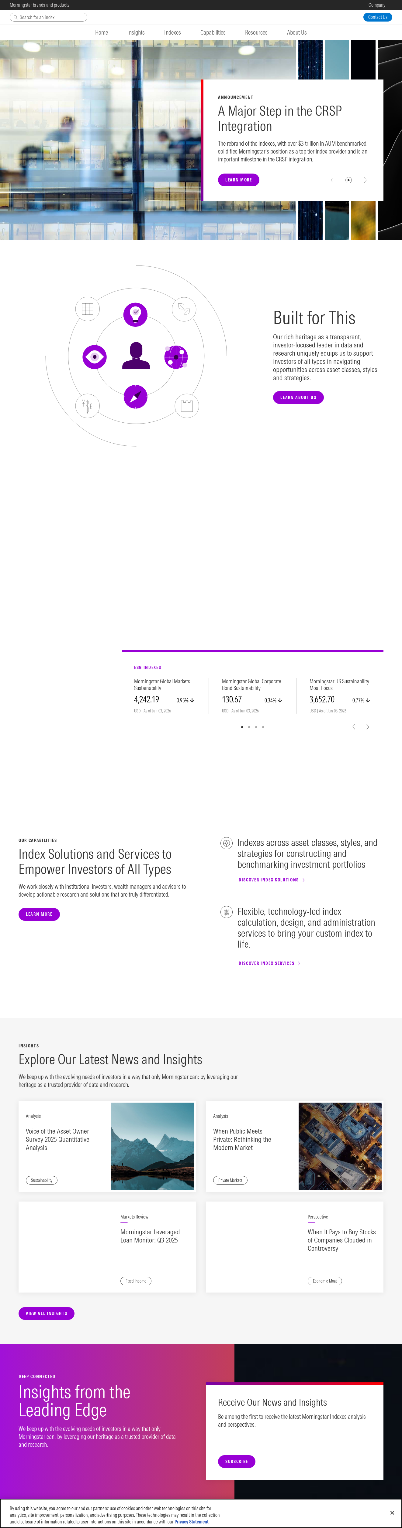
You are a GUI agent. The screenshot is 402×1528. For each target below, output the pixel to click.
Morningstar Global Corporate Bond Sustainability (251, 684)
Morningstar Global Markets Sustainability (162, 684)
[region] (201, 1513)
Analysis (33, 1116)
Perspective (318, 1217)
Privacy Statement (192, 1522)
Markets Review (134, 1217)
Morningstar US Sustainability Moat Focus (339, 684)
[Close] (392, 1513)
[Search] (48, 17)
